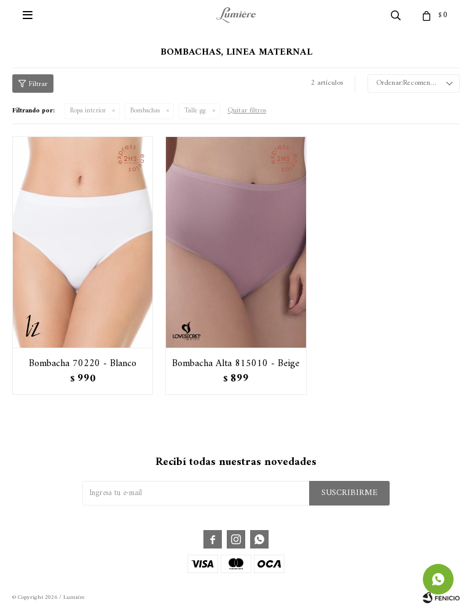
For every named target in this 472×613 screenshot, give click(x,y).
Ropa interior (88, 111)
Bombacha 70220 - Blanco (82, 363)
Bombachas (145, 111)
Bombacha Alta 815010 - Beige (235, 363)
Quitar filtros (246, 110)
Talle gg (195, 111)
